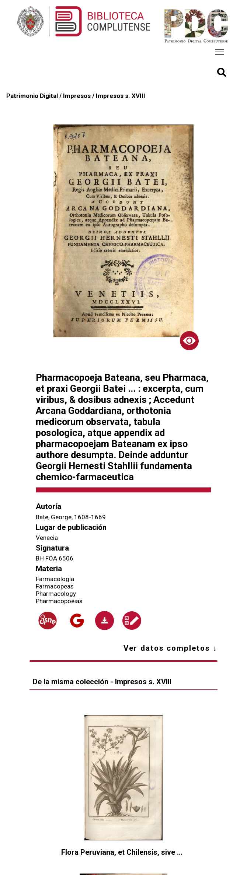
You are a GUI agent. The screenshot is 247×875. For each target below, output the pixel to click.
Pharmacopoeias (59, 601)
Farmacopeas (55, 586)
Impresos (77, 95)
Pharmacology (56, 593)
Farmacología (55, 579)
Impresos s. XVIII (120, 95)
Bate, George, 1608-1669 (71, 517)
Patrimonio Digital (32, 95)
